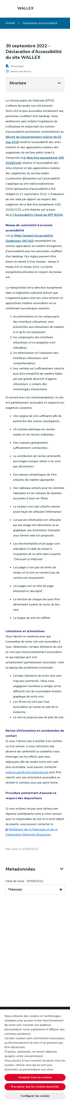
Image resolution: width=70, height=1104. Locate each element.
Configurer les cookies (35, 1096)
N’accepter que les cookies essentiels (35, 1086)
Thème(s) (35, 889)
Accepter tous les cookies (35, 1077)
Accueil (10, 23)
